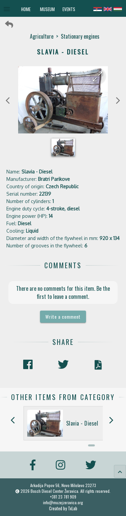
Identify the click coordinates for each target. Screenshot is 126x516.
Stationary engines (80, 36)
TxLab (72, 508)
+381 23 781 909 (63, 497)
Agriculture (41, 36)
